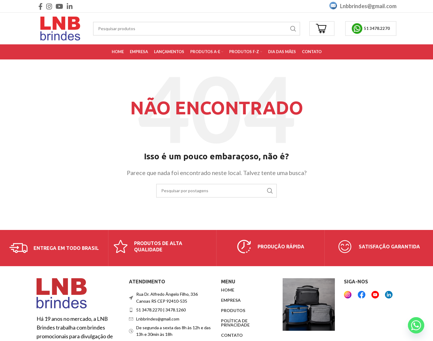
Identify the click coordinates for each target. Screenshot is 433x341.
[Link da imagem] (62, 292)
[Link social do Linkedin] (69, 6)
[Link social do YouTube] (59, 6)
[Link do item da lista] (170, 310)
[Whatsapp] (416, 325)
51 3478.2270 (371, 28)
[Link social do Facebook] (40, 6)
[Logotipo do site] (60, 27)
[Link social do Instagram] (49, 6)
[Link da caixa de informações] (54, 248)
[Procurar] (196, 29)
